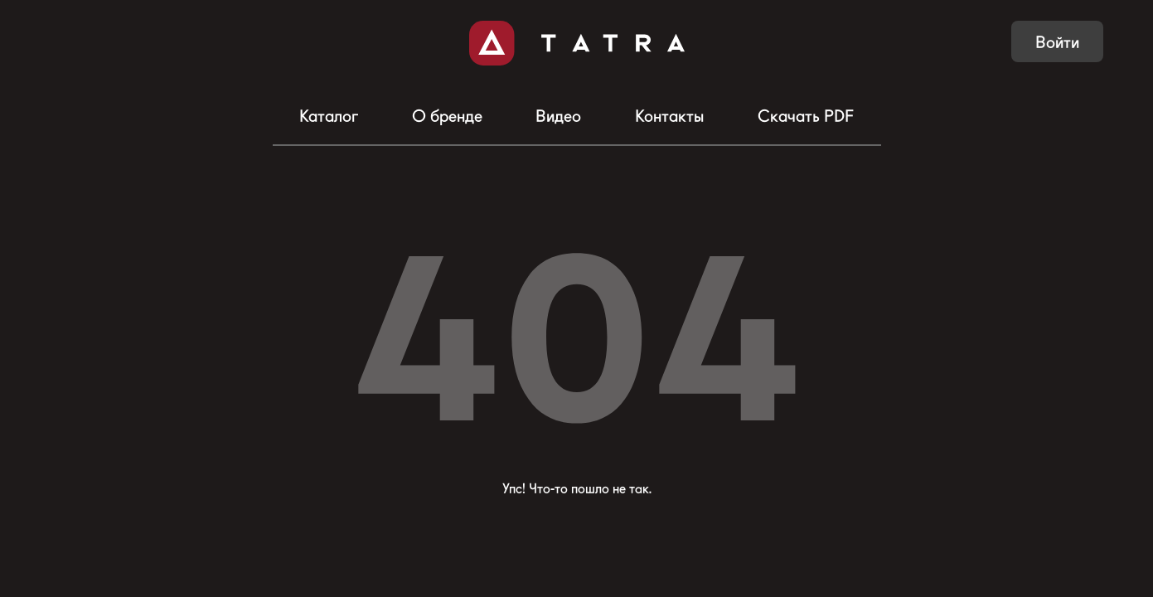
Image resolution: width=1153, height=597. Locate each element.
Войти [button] (1057, 42)
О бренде (447, 116)
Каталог (328, 116)
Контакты (669, 116)
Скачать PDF (806, 116)
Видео (558, 116)
